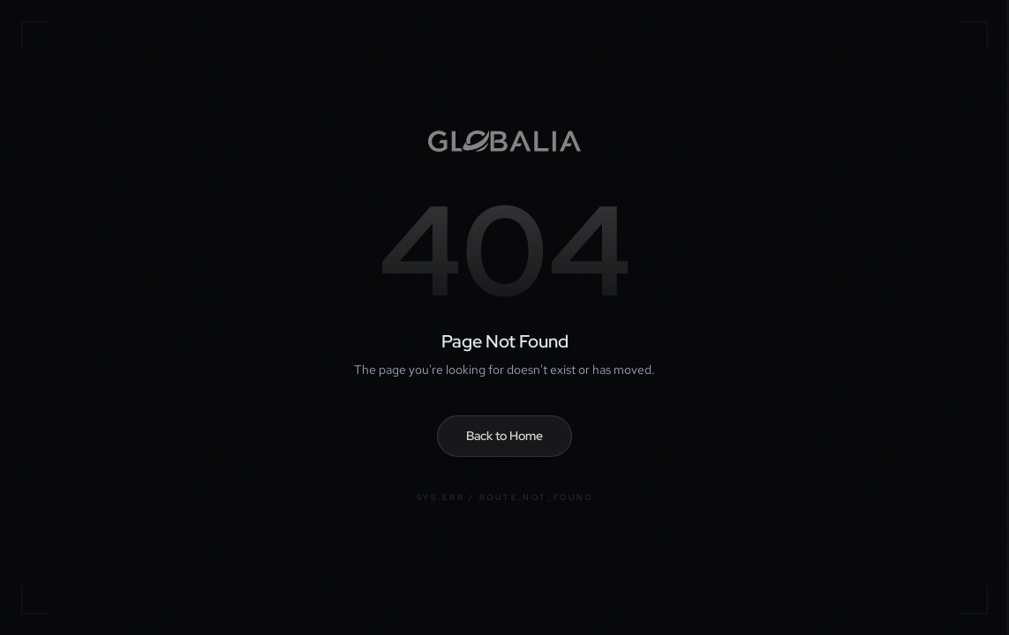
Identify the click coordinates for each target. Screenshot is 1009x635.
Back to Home (504, 436)
